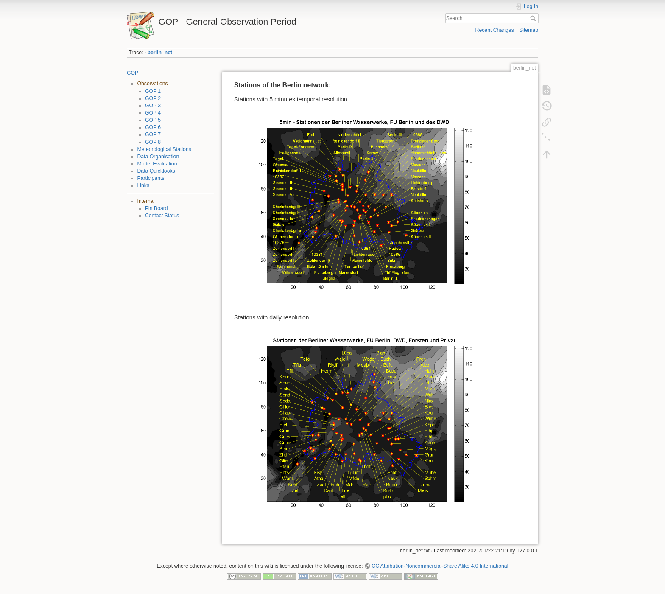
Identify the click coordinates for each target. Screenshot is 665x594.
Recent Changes (494, 30)
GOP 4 (153, 113)
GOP (132, 73)
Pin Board (156, 208)
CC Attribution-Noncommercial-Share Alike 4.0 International (440, 566)
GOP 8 (153, 142)
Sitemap (528, 30)
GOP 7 (153, 134)
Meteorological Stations (164, 149)
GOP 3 (153, 106)
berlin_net (160, 53)
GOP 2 (153, 98)
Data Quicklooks (156, 171)
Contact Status (162, 216)
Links (143, 185)
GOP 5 (153, 120)
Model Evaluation (157, 164)
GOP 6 (153, 127)
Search (534, 18)
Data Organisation (158, 157)
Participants (151, 178)
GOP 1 (153, 91)
